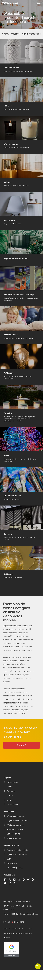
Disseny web (8, 901)
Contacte (11, 791)
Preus (9, 787)
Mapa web (6, 938)
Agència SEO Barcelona (17, 854)
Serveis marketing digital (17, 850)
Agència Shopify (14, 838)
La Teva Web (12, 782)
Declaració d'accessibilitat (21, 933)
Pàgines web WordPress (17, 820)
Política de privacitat (10, 929)
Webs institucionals (15, 829)
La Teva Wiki (12, 804)
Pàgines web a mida (15, 825)
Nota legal (6, 933)
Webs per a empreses (16, 816)
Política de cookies (25, 929)
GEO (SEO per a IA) (15, 868)
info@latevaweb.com (29, 914)
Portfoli (10, 795)
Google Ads (12, 863)
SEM (9, 859)
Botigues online (13, 834)
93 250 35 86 (12, 914)
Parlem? (21, 745)
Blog (9, 800)
